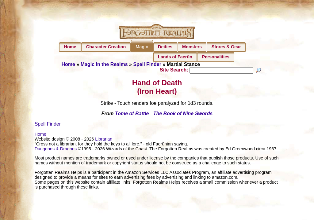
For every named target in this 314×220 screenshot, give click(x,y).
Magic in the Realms (104, 64)
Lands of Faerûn (175, 56)
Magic (142, 46)
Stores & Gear (226, 46)
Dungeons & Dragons (56, 149)
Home (70, 46)
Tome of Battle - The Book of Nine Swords (164, 114)
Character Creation (106, 46)
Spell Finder (147, 64)
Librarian (103, 140)
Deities (165, 46)
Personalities (216, 56)
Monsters (192, 46)
